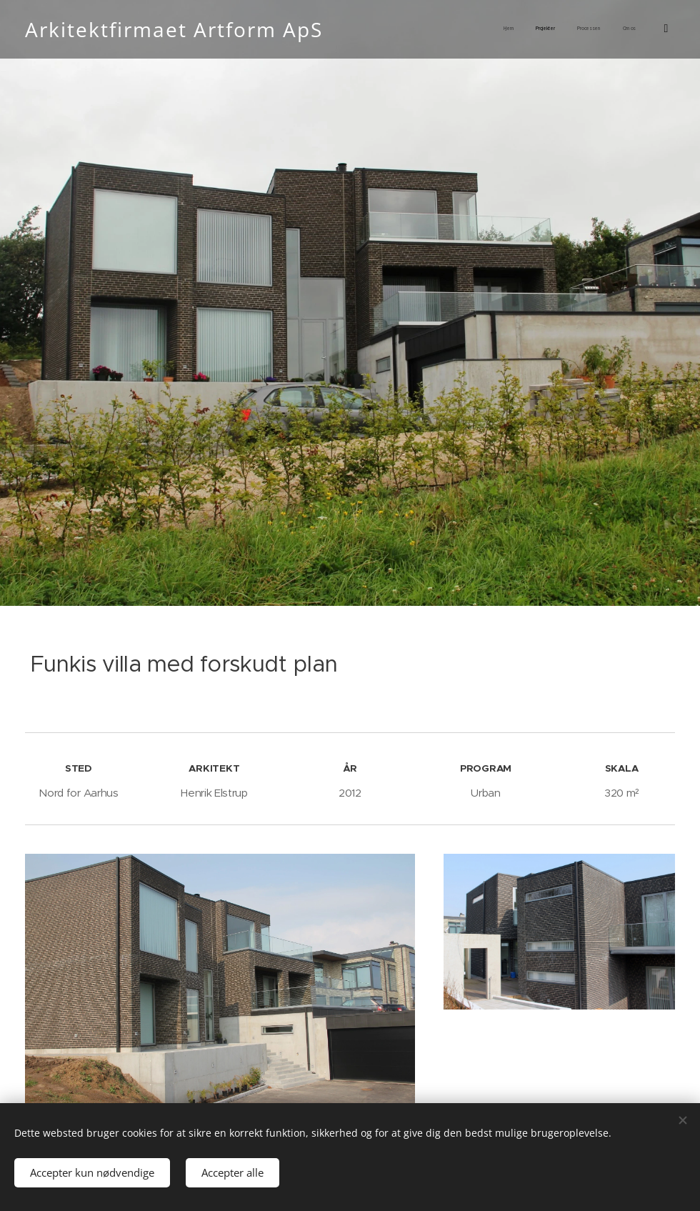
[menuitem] (564, 29)
